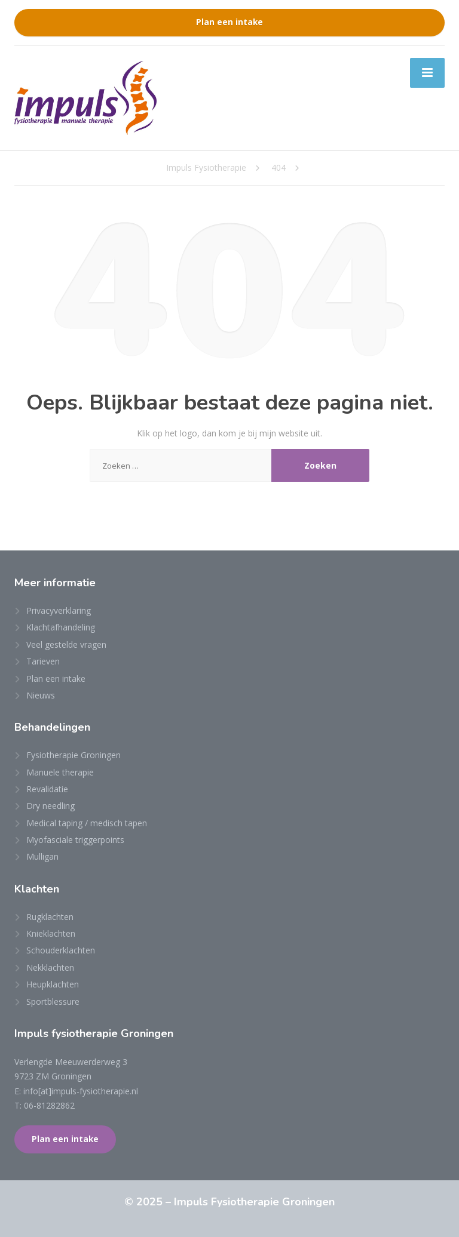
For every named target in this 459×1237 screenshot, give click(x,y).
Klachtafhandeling (60, 627)
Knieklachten (50, 933)
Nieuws (40, 695)
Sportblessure (52, 1001)
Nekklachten (50, 967)
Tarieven (43, 661)
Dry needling (50, 805)
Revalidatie (47, 789)
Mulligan (42, 856)
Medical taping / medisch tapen (86, 823)
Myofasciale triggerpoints (75, 839)
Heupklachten (52, 984)
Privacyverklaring (58, 610)
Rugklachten (50, 916)
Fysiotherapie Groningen (73, 755)
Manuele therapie (60, 772)
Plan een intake (229, 22)
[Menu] (427, 73)
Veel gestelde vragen (66, 644)
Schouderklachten (60, 950)
